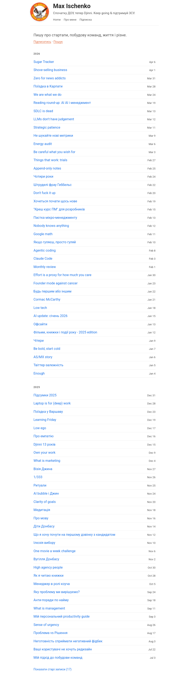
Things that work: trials (50, 160)
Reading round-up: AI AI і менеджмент (62, 103)
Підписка (86, 19)
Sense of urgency (46, 625)
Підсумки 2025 (45, 395)
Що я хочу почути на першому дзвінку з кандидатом (74, 535)
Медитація (42, 510)
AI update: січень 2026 (50, 316)
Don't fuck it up (44, 193)
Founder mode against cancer (56, 283)
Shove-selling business (50, 70)
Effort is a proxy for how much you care (62, 275)
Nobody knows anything (51, 226)
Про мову (41, 518)
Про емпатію (43, 436)
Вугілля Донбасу (46, 559)
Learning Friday (45, 420)
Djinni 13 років (45, 444)
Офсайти (40, 324)
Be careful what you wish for (54, 152)
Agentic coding (45, 250)
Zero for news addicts (50, 78)
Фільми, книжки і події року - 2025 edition (65, 332)
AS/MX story (43, 357)
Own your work (44, 453)
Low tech (40, 308)
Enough (39, 373)
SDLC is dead (43, 111)
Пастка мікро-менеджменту (55, 218)
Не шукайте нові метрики (53, 136)
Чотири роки (43, 176)
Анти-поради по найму (51, 600)
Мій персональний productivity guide (62, 616)
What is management (49, 608)
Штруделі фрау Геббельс (53, 185)
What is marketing (47, 461)
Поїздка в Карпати (48, 86)
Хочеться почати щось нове (55, 201)
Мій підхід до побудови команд (58, 658)
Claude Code (43, 258)
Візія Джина (43, 469)
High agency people (48, 567)
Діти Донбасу (44, 526)
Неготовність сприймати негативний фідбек (68, 641)
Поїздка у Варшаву (48, 412)
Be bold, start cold (47, 349)
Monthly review (45, 267)
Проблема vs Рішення (50, 633)
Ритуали (40, 485)
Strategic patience (47, 127)
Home (57, 19)
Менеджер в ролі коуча (52, 584)
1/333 (38, 477)
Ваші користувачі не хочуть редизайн (63, 649)
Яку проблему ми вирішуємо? (57, 592)
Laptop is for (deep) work (52, 403)
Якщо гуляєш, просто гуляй (55, 242)
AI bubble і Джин (46, 493)
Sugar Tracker (44, 62)
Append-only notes (47, 168)
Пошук (58, 42)
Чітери (39, 341)
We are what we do (47, 95)
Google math (43, 234)
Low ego (40, 428)
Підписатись (42, 42)
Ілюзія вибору (44, 543)
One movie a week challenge (55, 551)
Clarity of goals (45, 502)
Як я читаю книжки (48, 575)
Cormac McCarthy (47, 299)
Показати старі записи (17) (52, 669)
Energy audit (43, 144)
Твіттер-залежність (48, 365)
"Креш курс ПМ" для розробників (59, 209)
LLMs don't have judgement (54, 119)
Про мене (70, 19)
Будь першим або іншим (52, 291)
